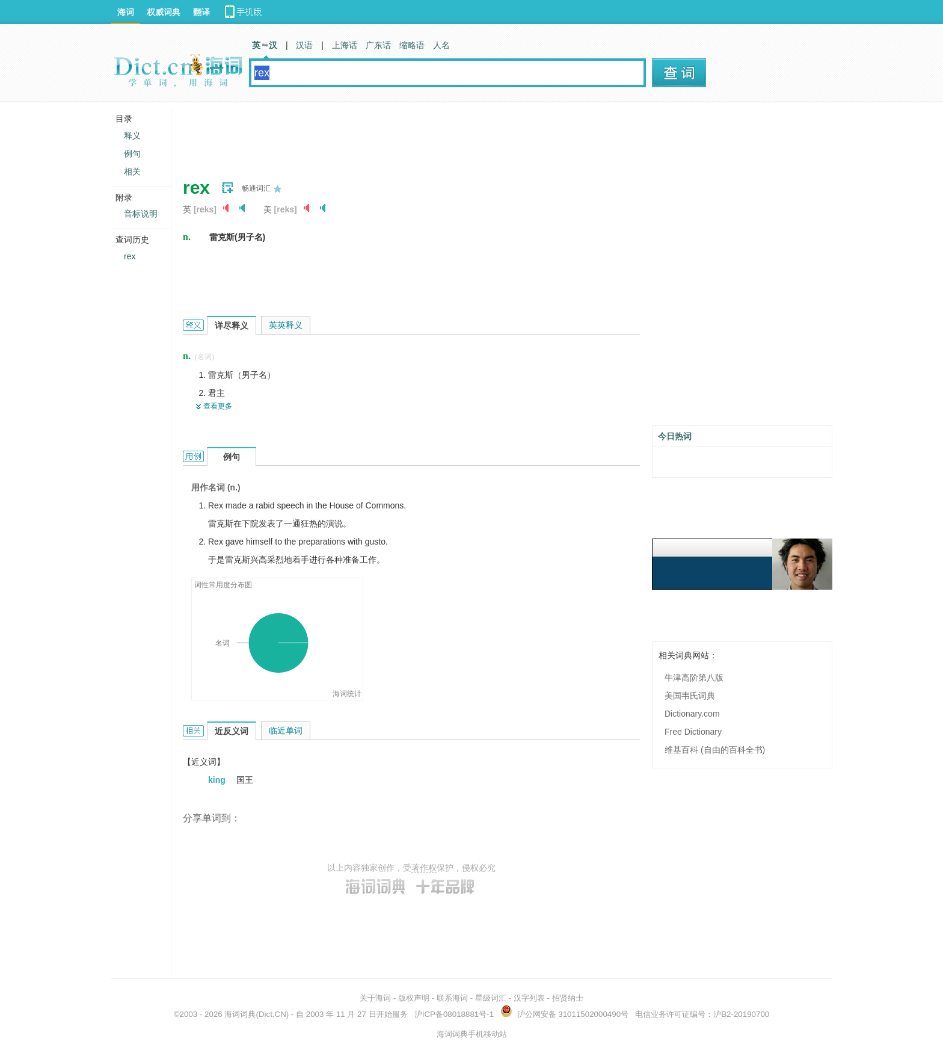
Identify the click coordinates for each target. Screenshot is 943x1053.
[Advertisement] (402, 135)
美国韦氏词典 (690, 695)
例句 (132, 153)
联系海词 (452, 997)
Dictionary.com (692, 713)
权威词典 (163, 12)
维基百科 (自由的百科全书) (715, 750)
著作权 (424, 867)
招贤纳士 (567, 997)
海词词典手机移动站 (472, 1034)
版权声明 (413, 997)
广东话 (378, 45)
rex (129, 256)
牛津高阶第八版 (694, 677)
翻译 (201, 12)
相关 (132, 171)
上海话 (344, 45)
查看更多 (217, 406)
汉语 (304, 45)
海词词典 (240, 1014)
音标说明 (141, 213)
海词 (125, 12)
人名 (441, 45)
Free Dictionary (693, 731)
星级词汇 (490, 997)
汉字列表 (529, 997)
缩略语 (412, 45)
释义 (132, 135)
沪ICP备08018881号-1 (454, 1014)
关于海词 (375, 997)
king (218, 780)
